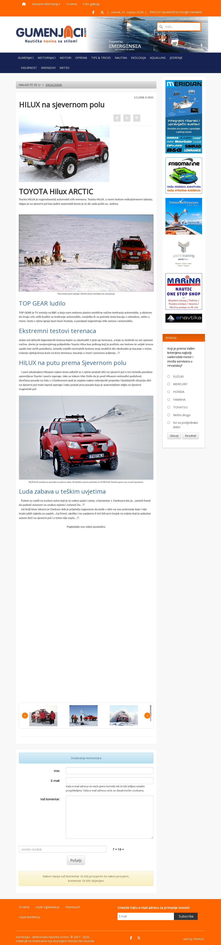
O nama (71, 4)
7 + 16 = (118, 849)
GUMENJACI (26, 58)
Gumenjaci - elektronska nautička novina (42, 937)
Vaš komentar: (50, 799)
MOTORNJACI (47, 58)
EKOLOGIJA (138, 58)
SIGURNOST (29, 68)
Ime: (57, 771)
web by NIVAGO (193, 939)
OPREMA (81, 58)
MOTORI (65, 58)
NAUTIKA (121, 58)
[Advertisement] (184, 472)
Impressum (72, 907)
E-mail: (55, 781)
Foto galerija (91, 4)
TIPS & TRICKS (101, 58)
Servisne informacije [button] (46, 4)
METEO (64, 68)
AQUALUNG (158, 58)
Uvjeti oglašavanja (47, 907)
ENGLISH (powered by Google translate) (176, 12)
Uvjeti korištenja (29, 917)
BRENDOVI (48, 68)
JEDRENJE (176, 58)
